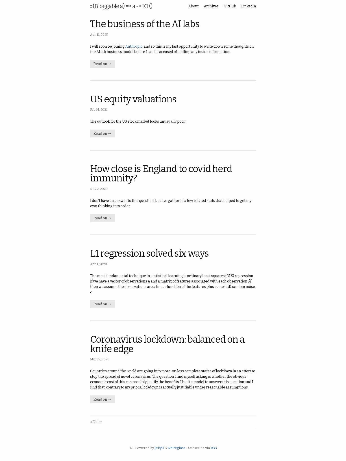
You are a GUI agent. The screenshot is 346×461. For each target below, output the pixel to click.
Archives (211, 6)
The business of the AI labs (145, 24)
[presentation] (149, 281)
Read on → (102, 64)
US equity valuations (133, 99)
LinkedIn (248, 6)
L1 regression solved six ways (149, 253)
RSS (214, 448)
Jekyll (159, 448)
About (193, 6)
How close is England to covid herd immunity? (161, 173)
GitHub (230, 6)
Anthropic (133, 46)
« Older (96, 422)
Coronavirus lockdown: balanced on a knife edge (167, 344)
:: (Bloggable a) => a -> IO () (121, 6)
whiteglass (176, 448)
